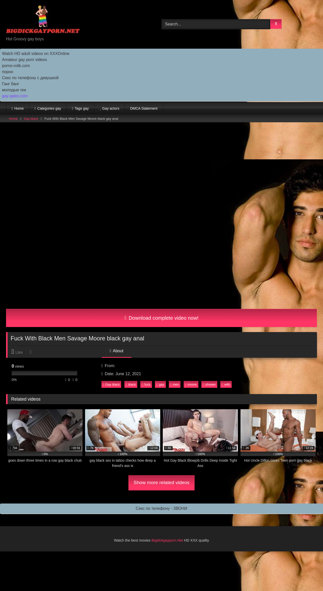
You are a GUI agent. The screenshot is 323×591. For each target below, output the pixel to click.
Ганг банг (10, 84)
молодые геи (14, 90)
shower (209, 384)
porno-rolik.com (16, 66)
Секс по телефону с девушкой (30, 78)
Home (19, 108)
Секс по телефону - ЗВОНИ (161, 508)
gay (160, 384)
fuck (146, 384)
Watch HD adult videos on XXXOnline (35, 53)
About (116, 351)
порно (7, 72)
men (174, 384)
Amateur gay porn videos (24, 59)
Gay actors (110, 108)
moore (191, 384)
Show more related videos (161, 482)
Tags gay (82, 108)
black (131, 384)
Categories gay (49, 108)
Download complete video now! (161, 318)
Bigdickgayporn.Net (168, 540)
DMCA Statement (143, 108)
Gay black (31, 119)
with (226, 384)
